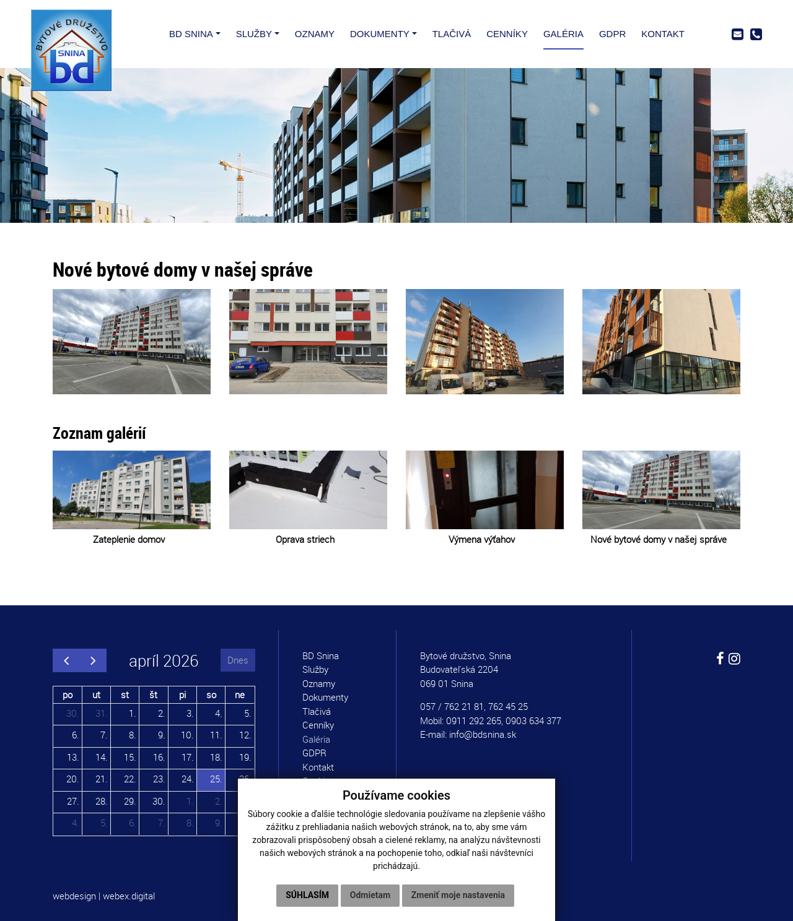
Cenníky (318, 725)
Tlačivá (316, 711)
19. (245, 757)
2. (161, 713)
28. (101, 801)
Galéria (316, 739)
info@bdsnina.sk (482, 734)
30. (72, 713)
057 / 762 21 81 (452, 706)
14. (101, 757)
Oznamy (318, 683)
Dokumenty (325, 697)
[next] (93, 660)
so (211, 694)
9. (161, 735)
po (67, 694)
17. (188, 757)
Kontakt (318, 767)
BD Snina (320, 655)
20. (72, 778)
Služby (315, 669)
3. (190, 713)
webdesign (74, 895)
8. (132, 735)
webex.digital (129, 895)
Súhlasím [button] (307, 895)
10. (187, 735)
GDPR (314, 752)
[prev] (66, 660)
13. (73, 757)
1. (132, 713)
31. (101, 713)
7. (104, 735)
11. (216, 735)
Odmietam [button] (370, 895)
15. (130, 757)
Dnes (237, 660)
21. (101, 778)
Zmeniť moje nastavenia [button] (458, 895)
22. (130, 778)
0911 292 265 (473, 720)
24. (188, 778)
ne (240, 694)
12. (245, 735)
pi (182, 694)
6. (75, 735)
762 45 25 (508, 706)
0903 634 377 (533, 720)
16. (159, 757)
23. (159, 778)
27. (73, 801)
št (153, 694)
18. (216, 757)
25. (216, 778)
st (125, 694)
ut (96, 694)
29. (130, 801)
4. (218, 713)
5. (248, 713)
